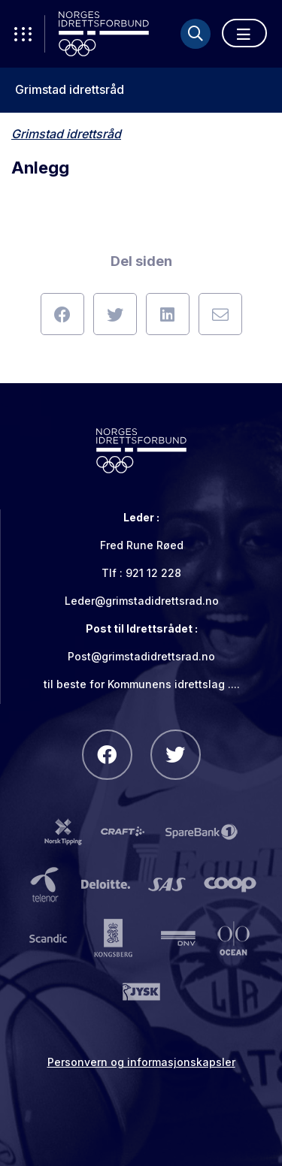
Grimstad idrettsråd (69, 90)
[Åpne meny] (244, 33)
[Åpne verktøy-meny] (22, 34)
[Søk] (195, 34)
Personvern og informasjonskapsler (141, 1062)
